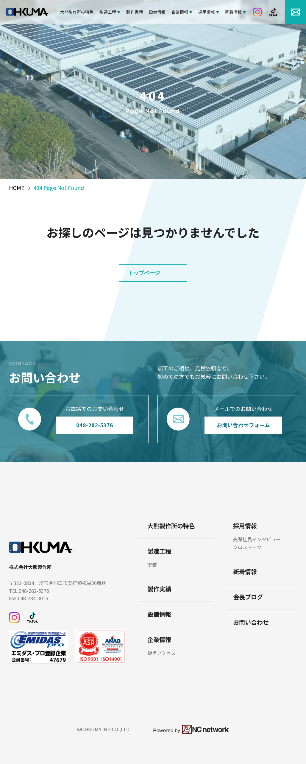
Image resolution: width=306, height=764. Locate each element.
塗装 (152, 564)
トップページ (144, 273)
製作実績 (134, 12)
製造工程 (107, 12)
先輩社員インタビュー (257, 539)
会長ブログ (248, 597)
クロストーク (247, 547)
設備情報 (157, 12)
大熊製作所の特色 (76, 12)
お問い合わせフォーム (243, 425)
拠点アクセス (161, 653)
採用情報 (206, 12)
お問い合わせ (251, 622)
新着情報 (233, 12)
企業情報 (179, 12)
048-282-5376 (94, 425)
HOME (16, 188)
